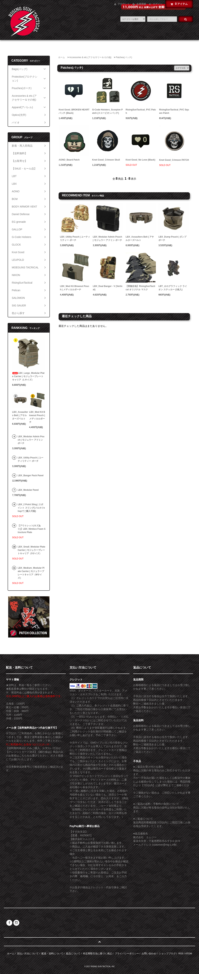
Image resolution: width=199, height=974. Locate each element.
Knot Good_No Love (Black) (140, 159)
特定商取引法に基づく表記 (97, 953)
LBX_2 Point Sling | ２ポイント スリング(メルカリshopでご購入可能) (31, 507)
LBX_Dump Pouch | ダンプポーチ (172, 238)
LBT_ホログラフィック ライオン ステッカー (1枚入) (172, 288)
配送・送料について (52, 953)
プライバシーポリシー (127, 953)
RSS (180, 953)
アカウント (124, 4)
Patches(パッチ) (124, 57)
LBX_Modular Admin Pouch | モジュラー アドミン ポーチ (107, 238)
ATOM (188, 953)
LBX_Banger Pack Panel (31, 475)
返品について (73, 953)
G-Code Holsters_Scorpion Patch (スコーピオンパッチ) (107, 111)
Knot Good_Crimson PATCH (174, 160)
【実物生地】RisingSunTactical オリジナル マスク (140, 288)
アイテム (178, 4)
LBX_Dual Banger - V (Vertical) (108, 288)
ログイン (157, 4)
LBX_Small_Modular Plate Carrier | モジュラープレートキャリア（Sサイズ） (31, 550)
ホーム (61, 57)
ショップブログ (167, 953)
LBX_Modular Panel (28, 490)
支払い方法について (28, 953)
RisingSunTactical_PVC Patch (141, 111)
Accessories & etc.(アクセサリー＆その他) (90, 57)
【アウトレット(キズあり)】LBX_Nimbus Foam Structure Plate (31, 529)
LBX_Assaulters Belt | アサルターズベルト (140, 238)
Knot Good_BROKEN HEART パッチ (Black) (74, 111)
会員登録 (141, 4)
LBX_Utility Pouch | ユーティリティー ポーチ (75, 238)
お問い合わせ (149, 953)
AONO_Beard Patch (69, 159)
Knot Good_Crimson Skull (106, 159)
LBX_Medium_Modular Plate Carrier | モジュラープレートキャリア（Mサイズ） (31, 573)
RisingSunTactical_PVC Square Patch (174, 111)
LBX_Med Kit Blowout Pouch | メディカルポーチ (74, 288)
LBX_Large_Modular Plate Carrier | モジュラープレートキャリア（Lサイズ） (28, 376)
